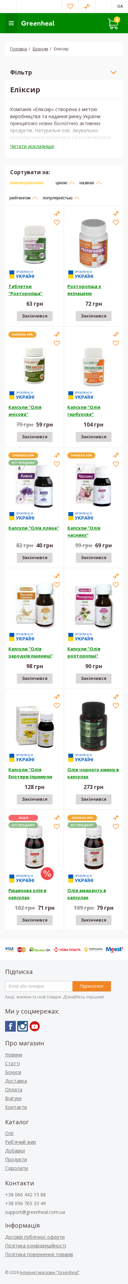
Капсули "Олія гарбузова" (83, 410)
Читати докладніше (32, 146)
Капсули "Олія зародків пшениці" (30, 652)
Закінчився (34, 316)
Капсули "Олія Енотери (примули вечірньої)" (30, 774)
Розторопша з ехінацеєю (84, 289)
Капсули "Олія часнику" (83, 531)
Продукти (16, 1159)
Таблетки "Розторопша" (25, 289)
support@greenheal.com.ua (35, 1212)
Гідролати (16, 1168)
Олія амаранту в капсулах (86, 893)
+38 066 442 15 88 (25, 1194)
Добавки (15, 1150)
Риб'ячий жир (20, 1142)
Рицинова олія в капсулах (27, 893)
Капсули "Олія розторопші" (83, 652)
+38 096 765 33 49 (25, 1203)
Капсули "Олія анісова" (24, 410)
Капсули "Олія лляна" (33, 528)
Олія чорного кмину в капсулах (93, 773)
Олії (9, 1133)
